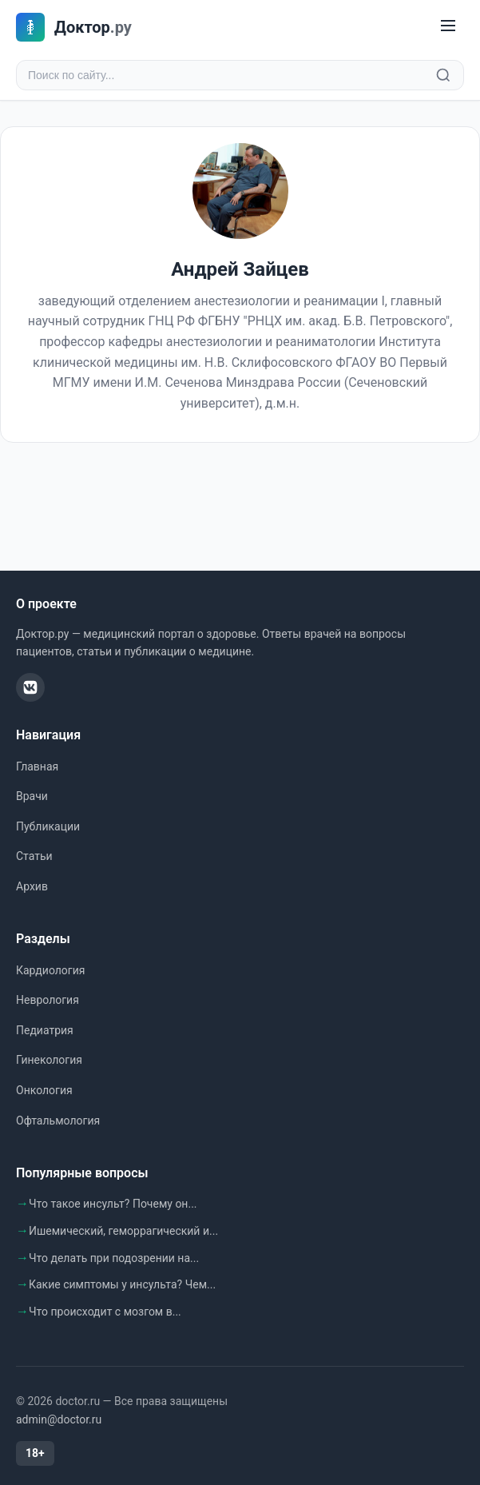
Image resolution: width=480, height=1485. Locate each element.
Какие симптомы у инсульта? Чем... (122, 1284)
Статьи (34, 856)
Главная (37, 766)
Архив (32, 886)
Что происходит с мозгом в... (105, 1311)
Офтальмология (58, 1120)
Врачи (32, 796)
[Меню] (448, 27)
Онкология (44, 1090)
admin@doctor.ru (58, 1419)
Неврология (47, 999)
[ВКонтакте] (30, 687)
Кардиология (50, 970)
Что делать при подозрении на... (114, 1258)
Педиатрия (44, 1030)
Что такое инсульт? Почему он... (113, 1203)
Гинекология (49, 1059)
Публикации (48, 826)
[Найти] (443, 75)
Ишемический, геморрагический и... (123, 1230)
